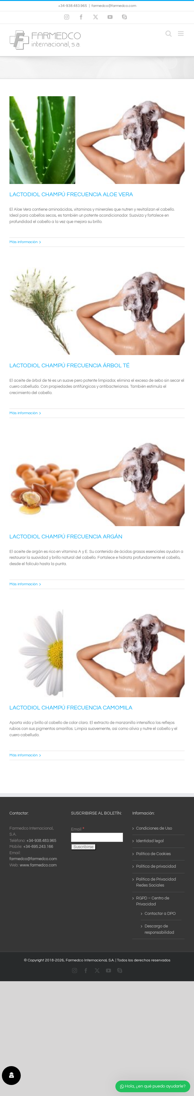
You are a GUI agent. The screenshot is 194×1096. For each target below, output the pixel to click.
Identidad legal (150, 841)
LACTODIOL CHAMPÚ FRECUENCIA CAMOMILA (70, 708)
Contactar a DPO (160, 913)
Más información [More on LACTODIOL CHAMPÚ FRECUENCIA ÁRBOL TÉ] (23, 413)
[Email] (97, 837)
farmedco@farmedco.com (113, 6)
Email (77, 829)
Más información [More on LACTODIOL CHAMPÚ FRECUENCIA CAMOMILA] (23, 755)
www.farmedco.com (38, 865)
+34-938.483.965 (41, 840)
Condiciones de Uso (154, 828)
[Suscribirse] (83, 847)
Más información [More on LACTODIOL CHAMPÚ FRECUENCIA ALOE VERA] (23, 242)
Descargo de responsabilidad (159, 929)
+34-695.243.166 (38, 846)
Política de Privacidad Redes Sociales (156, 882)
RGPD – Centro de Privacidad (152, 901)
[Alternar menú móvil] (181, 33)
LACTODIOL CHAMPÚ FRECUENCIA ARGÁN (65, 537)
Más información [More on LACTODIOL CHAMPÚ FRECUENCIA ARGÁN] (23, 584)
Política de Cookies (153, 854)
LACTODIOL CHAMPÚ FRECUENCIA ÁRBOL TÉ (69, 366)
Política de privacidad (156, 866)
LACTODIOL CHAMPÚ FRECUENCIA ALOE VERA (71, 195)
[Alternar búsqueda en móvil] (168, 33)
